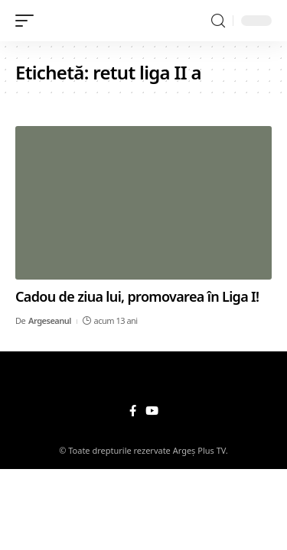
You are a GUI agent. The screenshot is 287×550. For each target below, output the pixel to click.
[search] (218, 21)
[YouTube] (152, 411)
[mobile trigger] (28, 21)
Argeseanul (49, 320)
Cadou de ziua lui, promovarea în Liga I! (137, 296)
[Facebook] (133, 411)
